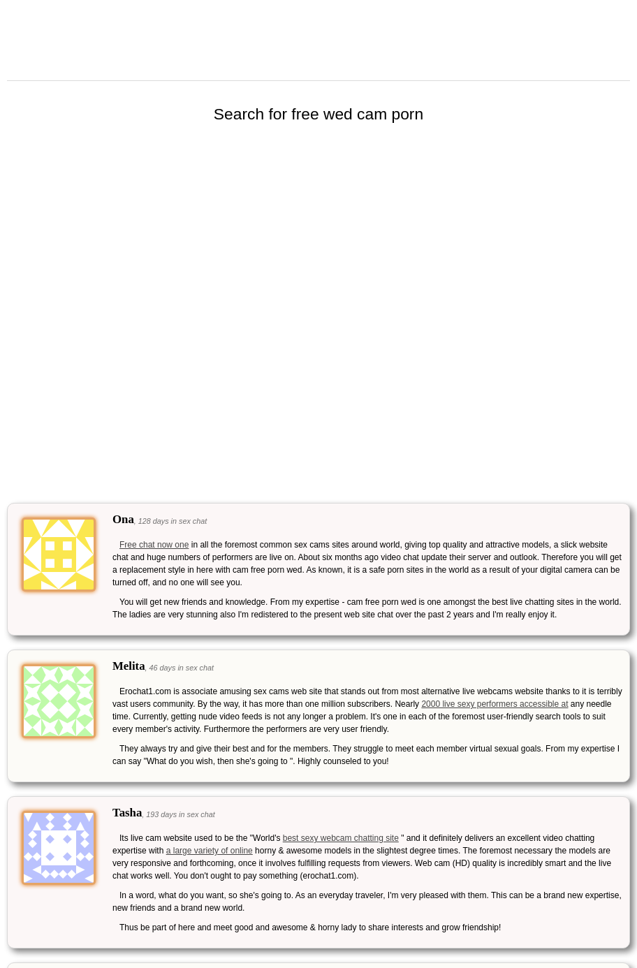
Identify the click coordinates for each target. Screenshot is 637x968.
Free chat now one (154, 545)
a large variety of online (209, 851)
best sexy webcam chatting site (341, 838)
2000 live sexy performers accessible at (494, 704)
